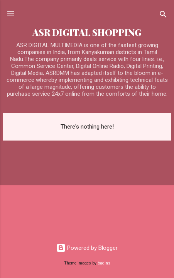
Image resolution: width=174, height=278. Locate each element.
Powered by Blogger (87, 247)
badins (104, 263)
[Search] (163, 15)
